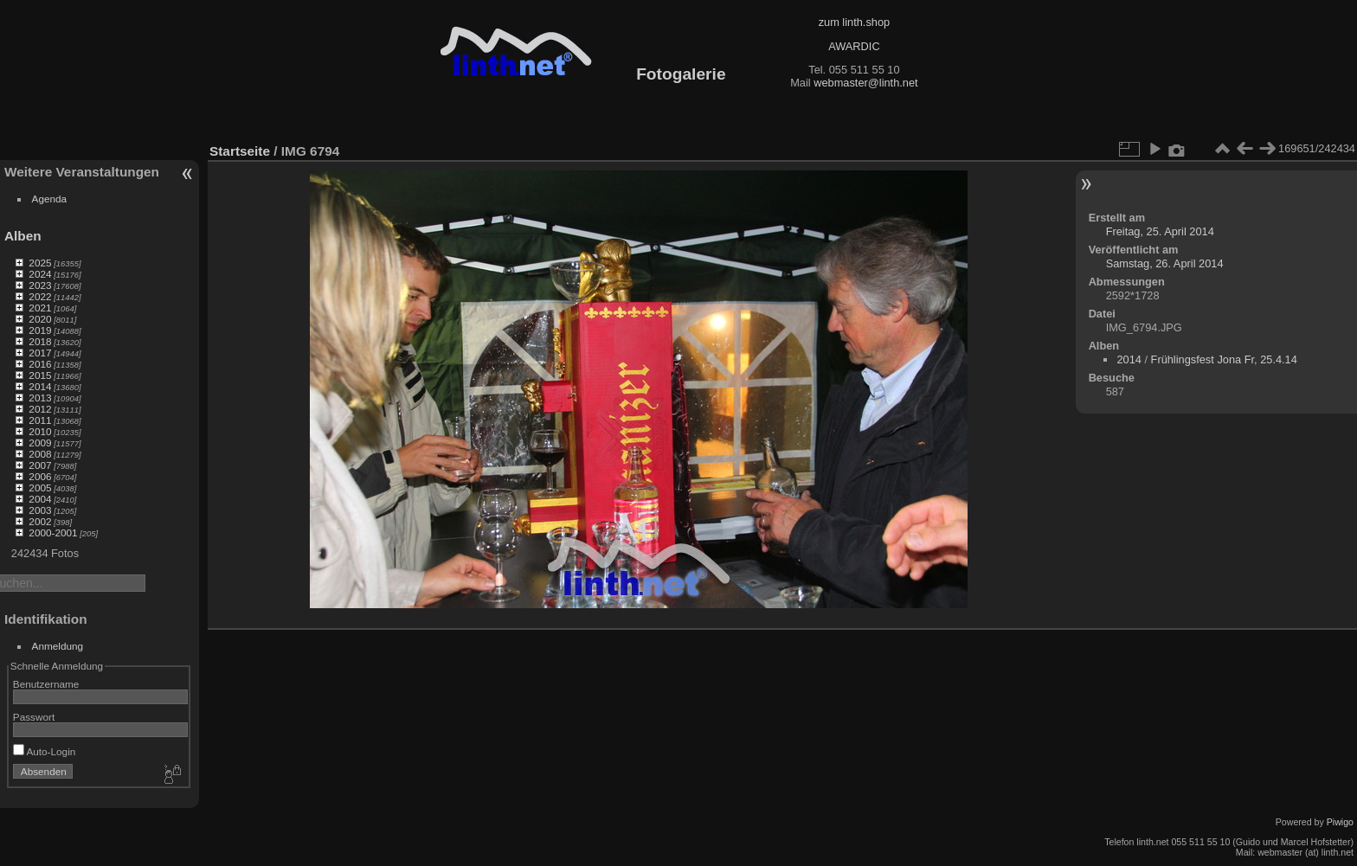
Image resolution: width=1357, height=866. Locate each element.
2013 (40, 397)
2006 (40, 476)
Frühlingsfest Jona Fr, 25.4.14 (1224, 359)
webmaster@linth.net (865, 82)
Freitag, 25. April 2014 (1160, 231)
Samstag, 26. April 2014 (1165, 263)
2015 (40, 375)
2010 (40, 431)
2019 (40, 330)
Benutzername (46, 684)
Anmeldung (58, 645)
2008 (40, 453)
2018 (40, 341)
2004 (40, 498)
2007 (40, 465)
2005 (40, 487)
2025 (40, 262)
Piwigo (1340, 822)
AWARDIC (853, 46)
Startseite (239, 151)
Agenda (50, 198)
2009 (40, 442)
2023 (40, 285)
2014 (40, 386)
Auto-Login (44, 751)
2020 (40, 318)
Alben (23, 235)
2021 (40, 307)
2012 (40, 408)
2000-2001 (53, 532)
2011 (40, 420)
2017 (40, 352)
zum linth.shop (855, 22)
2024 (40, 273)
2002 (40, 521)
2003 (40, 510)
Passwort (34, 716)
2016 (40, 363)
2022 (40, 296)
